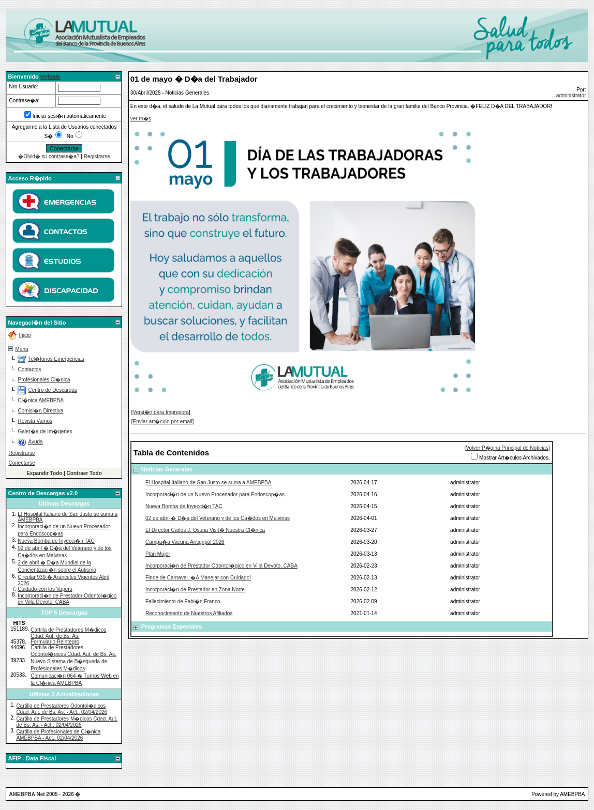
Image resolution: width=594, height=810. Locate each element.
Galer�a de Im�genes (45, 431)
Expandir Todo (44, 473)
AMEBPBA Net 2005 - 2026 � (44, 794)
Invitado (50, 77)
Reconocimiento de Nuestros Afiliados (188, 613)
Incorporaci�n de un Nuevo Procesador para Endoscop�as (215, 494)
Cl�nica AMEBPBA (40, 400)
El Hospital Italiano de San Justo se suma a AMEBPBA (208, 482)
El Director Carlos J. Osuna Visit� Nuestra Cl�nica (205, 530)
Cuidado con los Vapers (45, 589)
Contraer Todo (84, 473)
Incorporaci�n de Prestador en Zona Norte (195, 589)
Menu (21, 349)
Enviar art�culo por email (162, 421)
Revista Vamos (35, 421)
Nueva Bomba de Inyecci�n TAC (56, 541)
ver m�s (140, 118)
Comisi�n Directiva (40, 411)
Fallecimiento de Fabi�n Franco (182, 601)
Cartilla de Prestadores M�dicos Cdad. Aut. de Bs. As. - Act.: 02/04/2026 (66, 722)
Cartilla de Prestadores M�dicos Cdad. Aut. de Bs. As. (68, 633)
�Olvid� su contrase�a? (48, 156)
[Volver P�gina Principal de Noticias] (507, 448)
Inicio (25, 335)
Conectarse (21, 463)
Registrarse (97, 156)
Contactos (29, 369)
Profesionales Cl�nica (44, 380)
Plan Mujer (157, 554)
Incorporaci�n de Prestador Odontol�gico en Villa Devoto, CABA (67, 599)
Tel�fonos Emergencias (56, 359)
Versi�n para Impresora (161, 412)
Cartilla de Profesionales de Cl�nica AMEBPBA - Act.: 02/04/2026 (58, 735)
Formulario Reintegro (55, 642)
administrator (571, 95)
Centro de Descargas (52, 390)
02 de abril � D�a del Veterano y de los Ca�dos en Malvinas (217, 518)
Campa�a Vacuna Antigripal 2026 (185, 542)
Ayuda (35, 442)
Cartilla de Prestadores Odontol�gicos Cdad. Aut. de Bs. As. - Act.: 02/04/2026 (61, 709)
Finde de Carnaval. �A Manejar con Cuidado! (198, 577)
